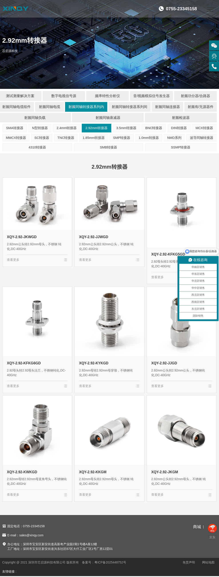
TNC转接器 (65, 138)
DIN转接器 (179, 128)
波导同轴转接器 (201, 138)
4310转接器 (37, 147)
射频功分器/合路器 (195, 96)
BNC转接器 (153, 128)
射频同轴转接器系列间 (129, 107)
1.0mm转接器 (149, 138)
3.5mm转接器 (126, 128)
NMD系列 (174, 138)
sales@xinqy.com (31, 536)
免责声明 (189, 563)
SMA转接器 (14, 128)
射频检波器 (181, 118)
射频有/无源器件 (200, 107)
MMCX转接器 (16, 138)
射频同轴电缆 (49, 107)
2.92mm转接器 (97, 128)
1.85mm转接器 (94, 138)
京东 (212, 532)
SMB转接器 (108, 147)
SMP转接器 (121, 138)
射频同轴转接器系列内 (86, 107)
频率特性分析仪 (107, 96)
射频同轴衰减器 (108, 118)
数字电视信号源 (63, 96)
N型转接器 (40, 128)
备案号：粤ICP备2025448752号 (104, 563)
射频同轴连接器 (167, 107)
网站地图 (208, 563)
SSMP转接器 (181, 147)
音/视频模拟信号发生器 (151, 96)
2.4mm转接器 (67, 128)
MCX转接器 (204, 128)
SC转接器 (41, 138)
